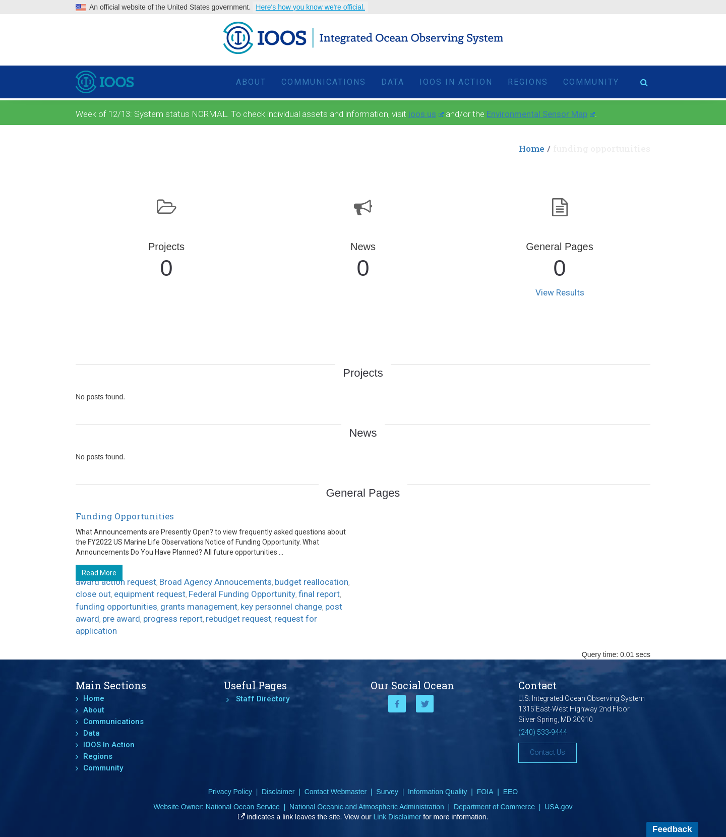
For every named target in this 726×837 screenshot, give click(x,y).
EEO (510, 792)
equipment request (150, 594)
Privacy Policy (230, 792)
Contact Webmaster (336, 792)
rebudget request (238, 619)
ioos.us (426, 114)
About (251, 78)
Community (591, 78)
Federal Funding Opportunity (242, 594)
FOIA (485, 792)
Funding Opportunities (125, 516)
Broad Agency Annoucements (215, 582)
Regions (528, 78)
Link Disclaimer (397, 817)
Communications (323, 78)
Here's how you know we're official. (310, 7)
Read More (99, 573)
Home (531, 148)
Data (392, 78)
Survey (387, 792)
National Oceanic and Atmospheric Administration (366, 807)
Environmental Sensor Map (541, 114)
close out (93, 594)
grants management (198, 607)
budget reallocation (311, 582)
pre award (121, 619)
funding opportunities (116, 607)
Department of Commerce (494, 807)
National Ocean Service (243, 807)
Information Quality (437, 792)
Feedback (672, 829)
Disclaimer (278, 792)
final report (319, 594)
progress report (173, 619)
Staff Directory (262, 698)
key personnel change (281, 607)
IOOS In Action (456, 78)
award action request (116, 582)
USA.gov (558, 807)
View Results (559, 292)
